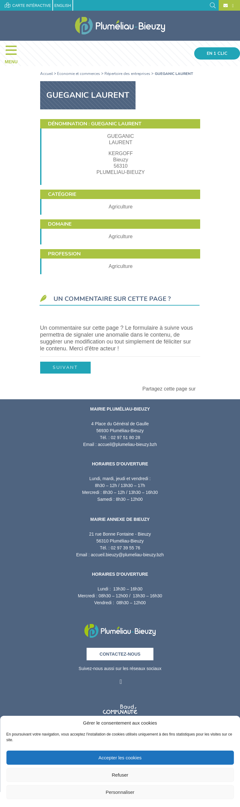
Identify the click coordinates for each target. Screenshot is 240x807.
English (62, 5)
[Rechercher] (213, 5)
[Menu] (14, 53)
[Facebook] (232, 5)
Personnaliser (120, 792)
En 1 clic (217, 53)
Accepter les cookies (120, 757)
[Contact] (225, 5)
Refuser (120, 775)
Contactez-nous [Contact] (119, 654)
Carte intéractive (28, 5)
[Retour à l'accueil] (120, 629)
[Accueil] (120, 25)
